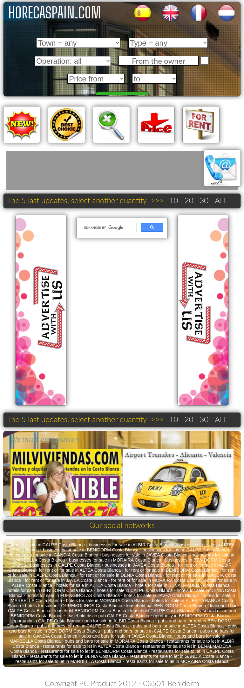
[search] (108, 227)
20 (189, 200)
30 (204, 200)
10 (173, 200)
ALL (221, 200)
